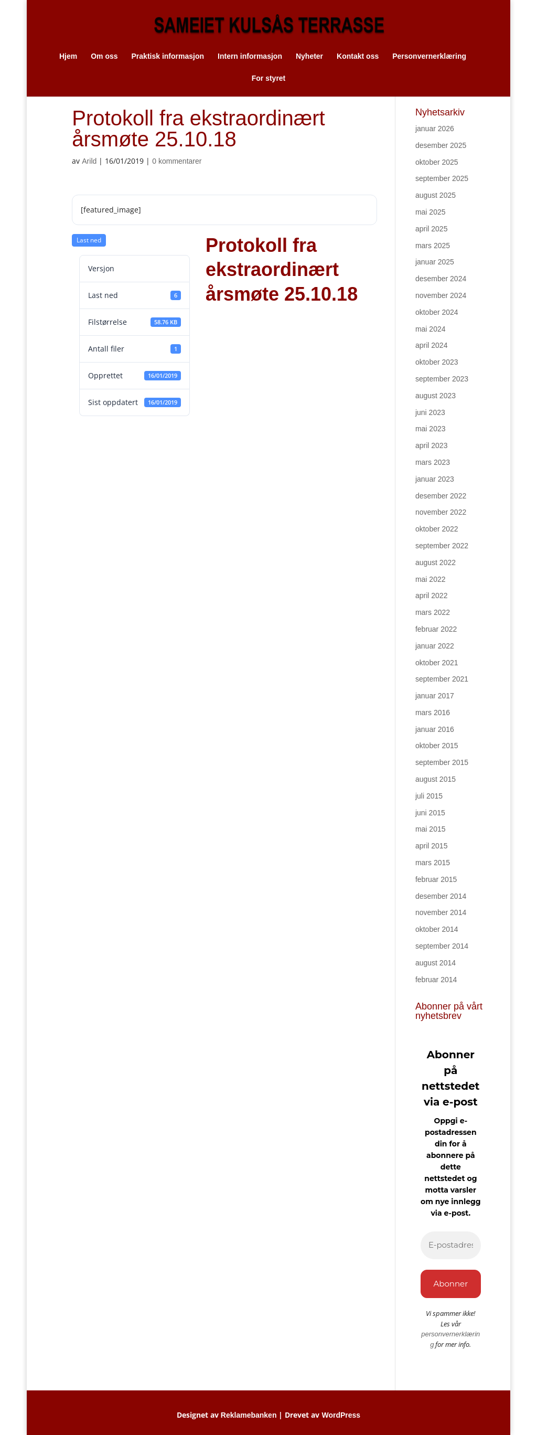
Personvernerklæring (429, 56)
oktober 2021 (436, 662)
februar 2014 (436, 979)
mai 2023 (430, 428)
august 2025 (435, 195)
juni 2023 (430, 412)
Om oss (104, 56)
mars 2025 (432, 245)
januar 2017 (434, 696)
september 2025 (441, 178)
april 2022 (431, 595)
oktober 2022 (436, 529)
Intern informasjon (250, 56)
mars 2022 (432, 612)
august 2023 (435, 395)
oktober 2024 (436, 312)
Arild (89, 161)
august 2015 (435, 779)
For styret (269, 78)
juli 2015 (429, 796)
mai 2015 (430, 829)
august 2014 (435, 963)
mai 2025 (430, 212)
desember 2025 (440, 145)
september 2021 (441, 679)
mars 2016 (432, 712)
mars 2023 (432, 462)
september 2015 (441, 762)
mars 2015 (432, 862)
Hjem (68, 56)
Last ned (89, 240)
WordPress (340, 1415)
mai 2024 (430, 329)
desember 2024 (440, 278)
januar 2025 (434, 262)
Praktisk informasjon (168, 56)
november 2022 (440, 512)
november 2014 (440, 912)
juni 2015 (430, 813)
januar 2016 (434, 729)
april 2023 (431, 445)
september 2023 (441, 379)
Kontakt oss (358, 56)
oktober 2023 (436, 362)
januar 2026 (434, 128)
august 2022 (435, 562)
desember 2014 (440, 896)
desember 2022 (440, 496)
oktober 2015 (436, 745)
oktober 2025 (436, 162)
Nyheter (309, 56)
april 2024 (431, 345)
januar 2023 (434, 479)
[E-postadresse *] (451, 1245)
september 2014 (441, 946)
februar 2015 (436, 879)
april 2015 (431, 846)
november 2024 (440, 295)
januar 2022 (434, 646)
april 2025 (431, 229)
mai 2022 (430, 579)
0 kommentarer (176, 161)
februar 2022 (436, 629)
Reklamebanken (249, 1415)
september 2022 (441, 545)
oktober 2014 (436, 929)
